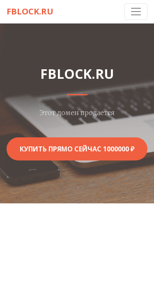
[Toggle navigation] (135, 11)
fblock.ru (30, 11)
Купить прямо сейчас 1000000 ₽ (77, 148)
